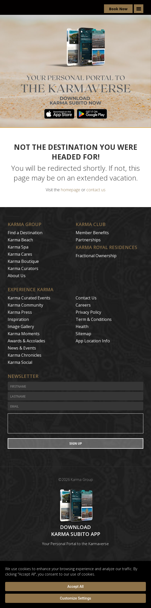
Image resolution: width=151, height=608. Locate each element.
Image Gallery (21, 326)
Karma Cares (20, 254)
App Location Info (93, 341)
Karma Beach (20, 240)
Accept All (75, 586)
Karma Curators (23, 268)
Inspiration (18, 319)
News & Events (22, 348)
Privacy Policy (88, 312)
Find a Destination (25, 232)
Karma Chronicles (24, 355)
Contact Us (86, 298)
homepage (70, 190)
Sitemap (83, 333)
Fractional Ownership (96, 255)
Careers (83, 305)
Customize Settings (75, 598)
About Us (17, 275)
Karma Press (20, 312)
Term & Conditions (94, 319)
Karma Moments (24, 333)
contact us (96, 190)
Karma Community (25, 305)
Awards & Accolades (26, 341)
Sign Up (75, 443)
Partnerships (88, 240)
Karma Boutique (23, 261)
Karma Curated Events (29, 298)
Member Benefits (92, 232)
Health (82, 326)
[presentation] (75, 423)
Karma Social (20, 362)
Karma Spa (18, 247)
